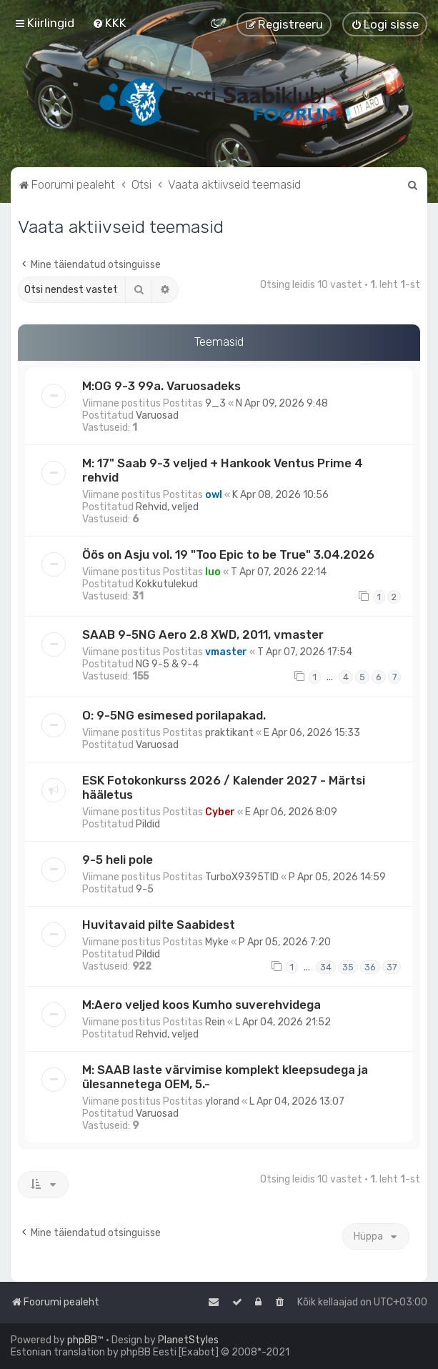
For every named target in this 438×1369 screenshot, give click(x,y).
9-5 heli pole (117, 859)
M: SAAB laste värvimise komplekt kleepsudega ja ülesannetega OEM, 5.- (225, 1076)
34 (326, 967)
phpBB (82, 1340)
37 (392, 967)
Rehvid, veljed (167, 507)
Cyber (220, 812)
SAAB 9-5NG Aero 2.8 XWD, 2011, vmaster (203, 634)
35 (348, 967)
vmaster (226, 652)
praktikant (229, 733)
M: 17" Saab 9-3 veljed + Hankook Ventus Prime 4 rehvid (222, 470)
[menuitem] (109, 23)
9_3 (215, 403)
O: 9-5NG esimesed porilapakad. (174, 715)
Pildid (148, 824)
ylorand (222, 1101)
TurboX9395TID (242, 877)
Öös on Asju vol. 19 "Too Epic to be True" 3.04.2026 (228, 554)
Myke (217, 942)
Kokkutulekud (167, 584)
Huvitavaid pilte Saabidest (158, 924)
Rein (215, 1022)
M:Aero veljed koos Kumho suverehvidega (201, 1004)
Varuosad (157, 415)
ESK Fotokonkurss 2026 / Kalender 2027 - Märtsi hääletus (223, 787)
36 (370, 967)
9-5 (145, 889)
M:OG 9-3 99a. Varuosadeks (161, 386)
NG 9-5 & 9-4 (167, 664)
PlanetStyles (188, 1340)
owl (213, 495)
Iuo (213, 572)
